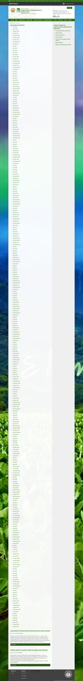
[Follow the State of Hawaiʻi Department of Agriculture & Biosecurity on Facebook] (57, 10)
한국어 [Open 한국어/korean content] (29, 0)
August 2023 (15, 91)
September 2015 (16, 258)
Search (69, 7)
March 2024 (15, 77)
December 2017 (16, 215)
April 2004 (15, 525)
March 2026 (15, 25)
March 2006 (15, 480)
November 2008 (16, 424)
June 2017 (15, 224)
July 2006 (15, 473)
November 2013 (16, 305)
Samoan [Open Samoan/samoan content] (39, 0)
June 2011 (15, 365)
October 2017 (16, 217)
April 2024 (15, 74)
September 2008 (16, 429)
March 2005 (15, 505)
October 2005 (16, 491)
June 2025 (15, 45)
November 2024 (16, 59)
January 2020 (15, 175)
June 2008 (15, 435)
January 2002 (15, 576)
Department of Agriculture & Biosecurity (31, 11)
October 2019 (16, 179)
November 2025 (16, 34)
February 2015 (16, 273)
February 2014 (16, 298)
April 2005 (15, 503)
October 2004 (16, 516)
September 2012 (16, 335)
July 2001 (15, 587)
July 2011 (15, 362)
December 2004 (16, 512)
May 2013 (15, 318)
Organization (22, 16)
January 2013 (15, 326)
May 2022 (15, 119)
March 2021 (15, 145)
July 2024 (15, 68)
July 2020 (15, 162)
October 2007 (16, 448)
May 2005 (15, 501)
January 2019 (15, 194)
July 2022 (15, 115)
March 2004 (15, 527)
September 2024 (16, 64)
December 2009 (16, 399)
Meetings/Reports (48, 16)
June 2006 (15, 476)
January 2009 (15, 420)
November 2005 (16, 488)
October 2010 (16, 382)
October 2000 (16, 604)
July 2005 (15, 497)
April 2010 (15, 392)
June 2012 (15, 341)
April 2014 (15, 294)
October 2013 (16, 307)
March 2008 (15, 441)
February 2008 (16, 444)
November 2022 (16, 111)
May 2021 (15, 141)
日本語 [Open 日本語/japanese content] (26, 0)
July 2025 (15, 42)
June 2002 (15, 567)
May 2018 (15, 207)
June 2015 (15, 264)
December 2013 (16, 303)
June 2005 (15, 499)
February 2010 (16, 395)
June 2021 (15, 138)
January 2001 (15, 599)
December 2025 (16, 32)
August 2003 (15, 540)
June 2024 (15, 70)
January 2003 (15, 552)
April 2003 (15, 546)
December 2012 (16, 328)
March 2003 (15, 548)
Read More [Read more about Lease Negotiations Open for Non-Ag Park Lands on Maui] (13, 641)
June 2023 (15, 96)
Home (12, 16)
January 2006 (15, 484)
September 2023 (16, 89)
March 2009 (15, 416)
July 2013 (15, 313)
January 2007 (15, 465)
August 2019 (15, 181)
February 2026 (16, 27)
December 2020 (16, 151)
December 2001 (16, 578)
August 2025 (15, 40)
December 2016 (16, 234)
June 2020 (15, 164)
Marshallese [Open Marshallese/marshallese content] (35, 0)
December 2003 (16, 533)
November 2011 (16, 356)
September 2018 (16, 200)
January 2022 (15, 128)
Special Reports (59, 39)
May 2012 (15, 343)
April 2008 (15, 439)
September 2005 (16, 493)
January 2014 (15, 301)
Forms (55, 16)
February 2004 (16, 529)
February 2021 (16, 147)
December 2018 (16, 196)
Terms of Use (24, 669)
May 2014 (15, 292)
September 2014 (16, 284)
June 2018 (15, 205)
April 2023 (15, 100)
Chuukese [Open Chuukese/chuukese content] (13, 0)
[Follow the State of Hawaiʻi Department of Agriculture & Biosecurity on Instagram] (60, 10)
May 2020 (15, 166)
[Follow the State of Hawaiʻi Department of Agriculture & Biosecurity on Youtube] (58, 10)
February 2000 (16, 621)
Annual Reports (59, 33)
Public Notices (59, 29)
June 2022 (15, 117)
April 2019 (15, 187)
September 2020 (16, 158)
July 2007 (15, 454)
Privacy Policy (23, 674)
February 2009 (16, 418)
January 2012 (15, 352)
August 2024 (15, 66)
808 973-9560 (36, 667)
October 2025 (16, 36)
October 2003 (16, 535)
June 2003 (15, 544)
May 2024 (15, 72)
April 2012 (15, 345)
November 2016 (16, 237)
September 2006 (16, 471)
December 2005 (16, 486)
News (16, 16)
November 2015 (16, 256)
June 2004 (15, 520)
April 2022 (15, 121)
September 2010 (16, 384)
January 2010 (15, 397)
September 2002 (16, 561)
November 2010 (16, 380)
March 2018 (15, 209)
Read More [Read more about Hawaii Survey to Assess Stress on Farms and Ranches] (13, 661)
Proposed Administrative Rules (63, 27)
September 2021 (16, 134)
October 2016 (16, 239)
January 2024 (15, 81)
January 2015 (15, 275)
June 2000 (15, 612)
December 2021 (16, 130)
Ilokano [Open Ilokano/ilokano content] (23, 0)
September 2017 (16, 219)
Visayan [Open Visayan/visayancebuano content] (58, 0)
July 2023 (15, 94)
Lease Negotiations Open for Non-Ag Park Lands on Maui (30, 627)
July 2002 (15, 565)
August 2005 (15, 495)
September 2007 (16, 450)
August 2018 (15, 202)
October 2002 (16, 559)
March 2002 (15, 574)
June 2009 (15, 409)
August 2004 (15, 518)
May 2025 (15, 47)
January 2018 (15, 213)
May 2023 (15, 98)
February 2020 (16, 173)
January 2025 (15, 55)
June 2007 (15, 456)
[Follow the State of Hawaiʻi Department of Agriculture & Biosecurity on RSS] (55, 10)
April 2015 (15, 269)
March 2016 (15, 252)
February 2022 (16, 126)
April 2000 (15, 616)
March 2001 (15, 595)
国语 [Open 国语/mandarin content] (31, 0)
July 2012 (15, 339)
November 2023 (16, 85)
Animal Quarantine (38, 16)
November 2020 (16, 153)
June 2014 (15, 290)
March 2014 (15, 296)
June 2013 (15, 316)
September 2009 (16, 405)
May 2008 (15, 437)
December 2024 (16, 57)
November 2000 (16, 601)
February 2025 (16, 53)
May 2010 (15, 390)
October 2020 (16, 156)
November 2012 (16, 330)
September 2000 (16, 606)
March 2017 (15, 228)
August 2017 (15, 222)
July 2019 (15, 183)
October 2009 (16, 403)
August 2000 (15, 608)
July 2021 (15, 136)
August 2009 (15, 407)
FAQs (65, 16)
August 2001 (15, 584)
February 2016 (16, 254)
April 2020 (15, 168)
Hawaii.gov (13, 4)
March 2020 (15, 170)
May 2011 (15, 367)
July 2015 (15, 262)
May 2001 (15, 591)
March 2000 (15, 619)
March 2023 (15, 102)
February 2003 (16, 550)
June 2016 (15, 245)
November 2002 (16, 557)
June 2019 (15, 185)
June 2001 (15, 589)
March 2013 (15, 322)
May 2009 (15, 412)
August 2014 (15, 286)
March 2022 (15, 123)
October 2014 (16, 281)
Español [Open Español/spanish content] (43, 0)
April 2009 (15, 414)
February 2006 (16, 482)
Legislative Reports (60, 31)
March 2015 (15, 271)
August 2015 (15, 260)
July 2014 (15, 288)
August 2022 (15, 113)
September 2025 (16, 38)
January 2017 (15, 232)
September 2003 (16, 537)
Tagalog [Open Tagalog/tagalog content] (47, 0)
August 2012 (15, 337)
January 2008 (15, 446)
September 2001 (16, 582)
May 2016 (15, 247)
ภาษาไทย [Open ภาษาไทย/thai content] (50, 0)
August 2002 (15, 563)
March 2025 (15, 51)
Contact (12, 669)
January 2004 (15, 531)
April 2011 (15, 369)
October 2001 (16, 580)
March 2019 (15, 190)
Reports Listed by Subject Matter (63, 41)
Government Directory (69, 3)
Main (22, 630)
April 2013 (15, 320)
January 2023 (15, 106)
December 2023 (16, 83)
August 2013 (15, 311)
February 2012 (16, 350)
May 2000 (15, 614)
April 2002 (15, 572)
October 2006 (16, 469)
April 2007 (15, 461)
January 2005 (15, 510)
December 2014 (16, 277)
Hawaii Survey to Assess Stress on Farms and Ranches (29, 647)
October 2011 (16, 358)
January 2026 (15, 30)
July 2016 (15, 243)
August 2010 (15, 386)
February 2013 (16, 324)
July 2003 (15, 542)
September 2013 (16, 309)
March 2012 (15, 348)
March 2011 (15, 371)
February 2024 (16, 79)
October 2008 (16, 426)
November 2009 (16, 401)
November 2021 (16, 132)
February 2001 (16, 597)
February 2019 (16, 192)
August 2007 (15, 452)
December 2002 (16, 555)
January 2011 (15, 375)
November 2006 (16, 467)
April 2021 (15, 143)
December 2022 (16, 109)
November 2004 (16, 514)
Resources (60, 16)
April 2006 (15, 478)
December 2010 (16, 377)
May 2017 (15, 226)
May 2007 (15, 458)
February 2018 (16, 211)
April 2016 (15, 249)
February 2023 (16, 104)
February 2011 (16, 373)
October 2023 (16, 87)
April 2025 (15, 49)
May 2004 (15, 523)
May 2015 (15, 266)
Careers (70, 16)
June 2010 (15, 388)
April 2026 (15, 23)
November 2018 (16, 198)
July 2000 (15, 610)
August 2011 (15, 360)
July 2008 (15, 433)
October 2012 (16, 333)
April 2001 (15, 593)
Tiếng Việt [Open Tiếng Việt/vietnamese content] (55, 0)
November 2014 (16, 279)
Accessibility (23, 672)
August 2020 (15, 160)
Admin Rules (29, 16)
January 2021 (15, 149)
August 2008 (15, 431)
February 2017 (16, 230)
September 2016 (16, 241)
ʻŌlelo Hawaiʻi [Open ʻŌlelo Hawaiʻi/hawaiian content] (18, 0)
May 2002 (15, 569)
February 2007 (16, 463)
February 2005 (16, 508)
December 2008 (16, 422)
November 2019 (16, 177)
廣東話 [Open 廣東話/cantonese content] (10, 0)
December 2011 (16, 354)
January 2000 (15, 623)
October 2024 (16, 62)
